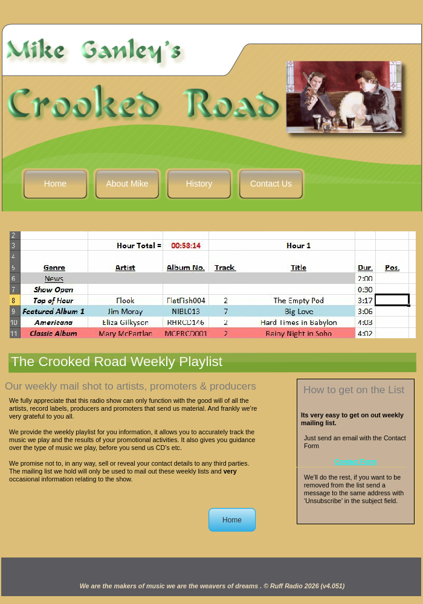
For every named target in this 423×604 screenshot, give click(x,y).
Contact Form (355, 461)
